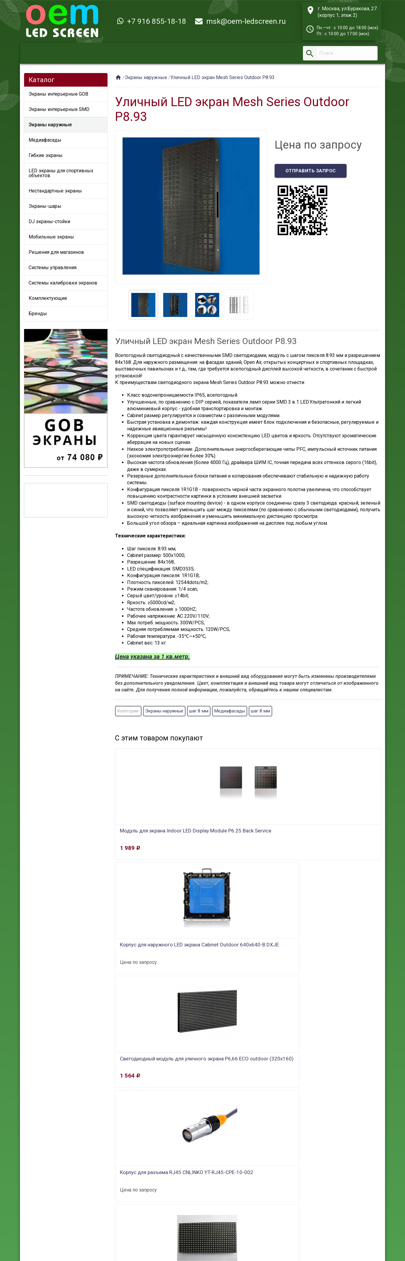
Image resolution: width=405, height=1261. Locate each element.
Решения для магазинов (56, 252)
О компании (139, 1218)
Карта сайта (269, 1218)
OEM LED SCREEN (66, 1241)
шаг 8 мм (205, 711)
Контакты (177, 1218)
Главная (48, 1218)
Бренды (38, 313)
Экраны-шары (45, 206)
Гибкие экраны (46, 155)
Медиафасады (45, 140)
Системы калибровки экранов (63, 283)
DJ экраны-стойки (49, 221)
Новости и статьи (222, 1218)
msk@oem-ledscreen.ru (240, 21)
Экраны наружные (50, 125)
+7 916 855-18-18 (151, 21)
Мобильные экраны (51, 237)
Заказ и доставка (91, 1218)
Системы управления (52, 267)
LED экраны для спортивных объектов (61, 173)
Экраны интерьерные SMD (59, 109)
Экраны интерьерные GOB (58, 94)
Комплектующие (48, 298)
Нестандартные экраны (55, 191)
